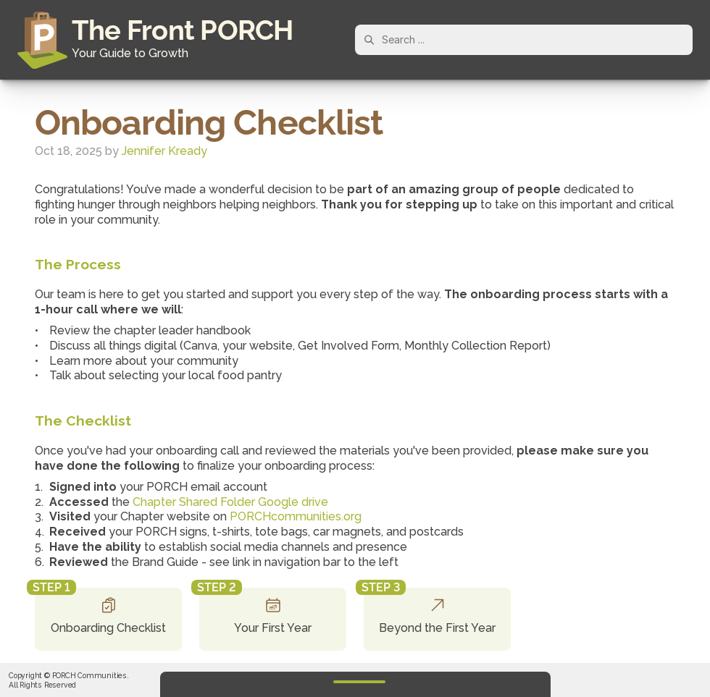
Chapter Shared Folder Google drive (230, 502)
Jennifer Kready (164, 151)
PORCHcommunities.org (296, 516)
